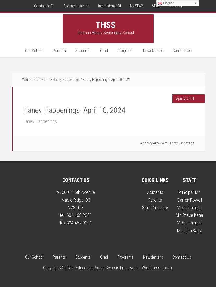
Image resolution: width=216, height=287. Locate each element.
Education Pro (87, 267)
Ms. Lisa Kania (189, 230)
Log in (168, 267)
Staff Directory (155, 207)
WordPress (151, 267)
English (166, 3)
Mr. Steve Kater (189, 215)
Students (155, 192)
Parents (155, 200)
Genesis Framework (122, 267)
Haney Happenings (40, 121)
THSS (105, 25)
